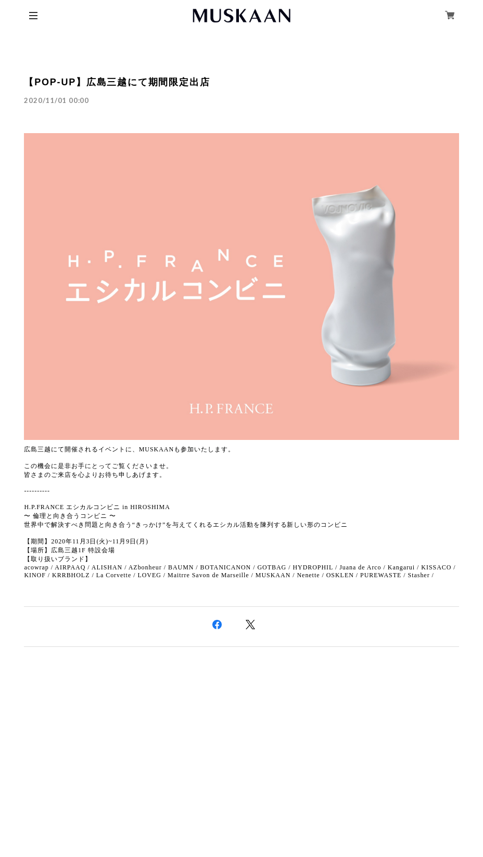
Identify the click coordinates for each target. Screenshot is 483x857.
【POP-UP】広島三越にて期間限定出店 (117, 82)
